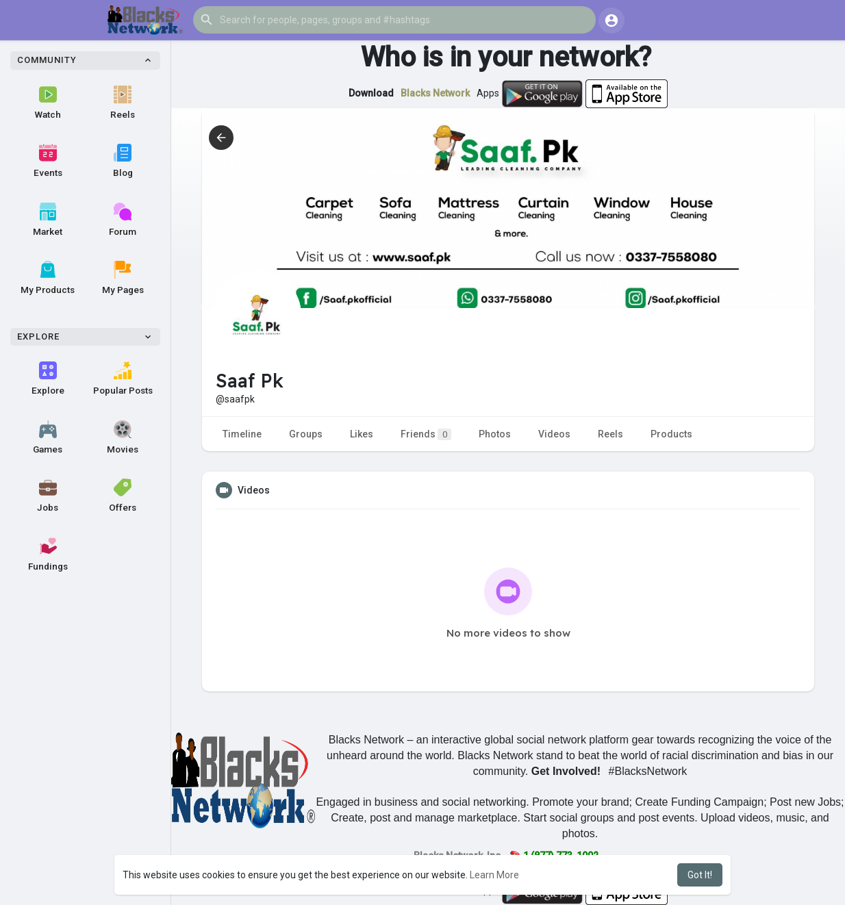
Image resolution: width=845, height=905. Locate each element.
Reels (122, 103)
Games (47, 437)
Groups (306, 434)
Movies (122, 437)
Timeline (242, 434)
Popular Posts (123, 378)
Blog (123, 161)
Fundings (48, 554)
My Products (48, 278)
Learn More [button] (494, 874)
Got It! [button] (700, 874)
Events (48, 161)
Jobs (47, 496)
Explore (47, 378)
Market (47, 220)
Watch (48, 103)
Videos (554, 434)
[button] (394, 20)
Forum (122, 220)
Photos (495, 434)
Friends (426, 434)
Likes (361, 434)
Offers (122, 496)
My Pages (123, 278)
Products (671, 434)
